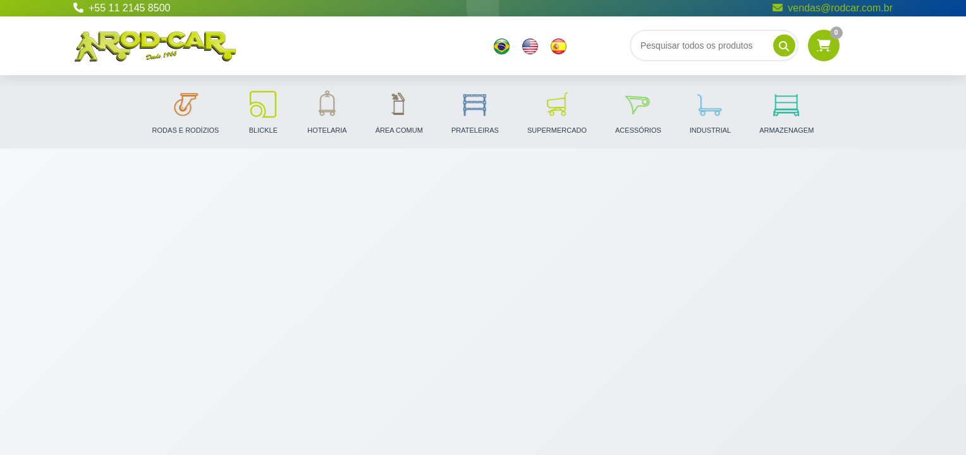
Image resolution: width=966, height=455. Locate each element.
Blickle (263, 111)
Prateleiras (475, 111)
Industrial (710, 111)
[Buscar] (714, 45)
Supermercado (557, 111)
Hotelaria (326, 111)
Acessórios (638, 111)
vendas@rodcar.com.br (833, 8)
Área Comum (399, 111)
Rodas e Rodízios (185, 111)
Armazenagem (786, 111)
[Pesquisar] (784, 46)
